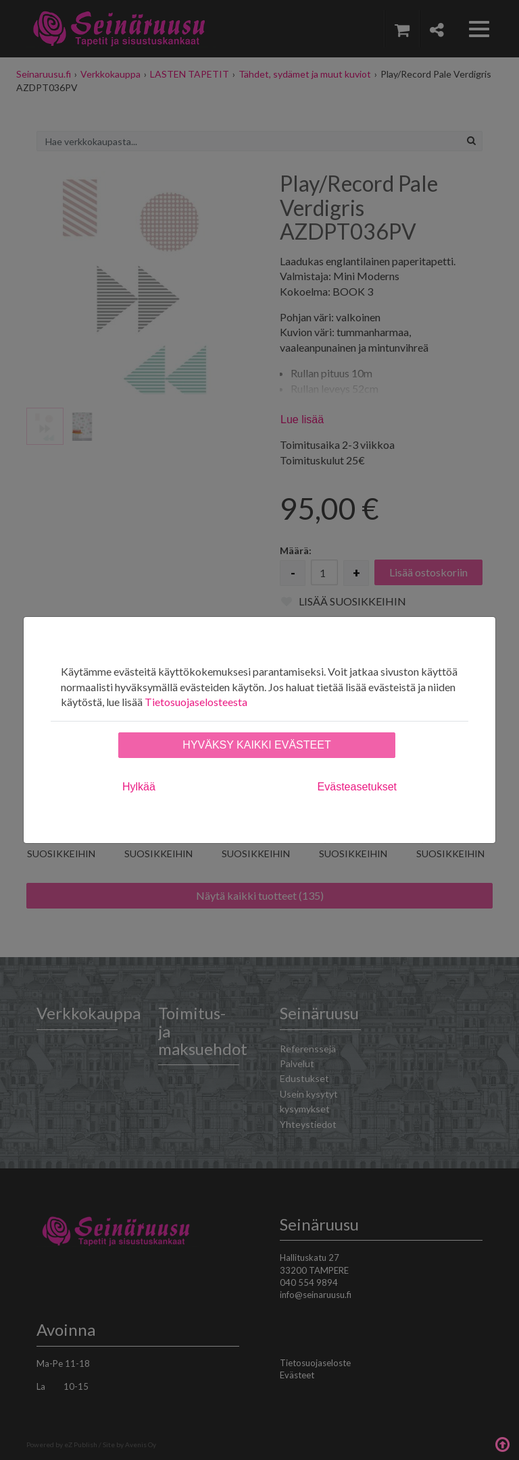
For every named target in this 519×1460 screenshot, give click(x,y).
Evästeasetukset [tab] (357, 786)
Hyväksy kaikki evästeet (256, 745)
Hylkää (138, 786)
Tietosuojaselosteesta (196, 701)
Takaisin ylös (502, 1443)
